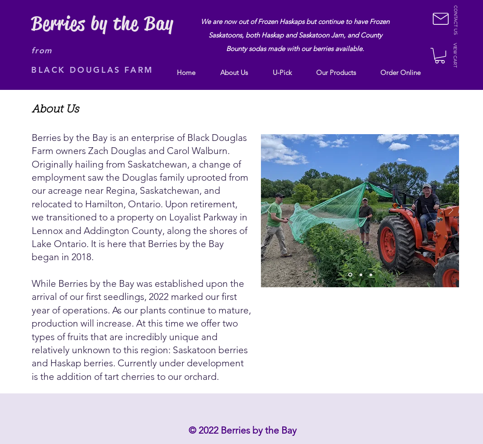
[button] (441, 19)
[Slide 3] (370, 274)
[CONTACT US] (455, 20)
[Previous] (269, 211)
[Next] (451, 211)
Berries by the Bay (102, 23)
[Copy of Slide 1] (350, 275)
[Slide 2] (361, 274)
